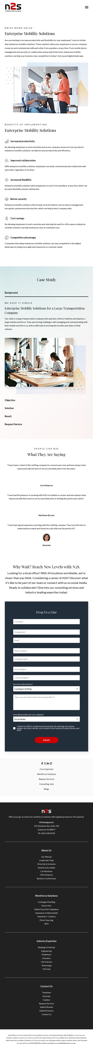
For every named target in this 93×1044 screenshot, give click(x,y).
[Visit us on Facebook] (42, 763)
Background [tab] (11, 292)
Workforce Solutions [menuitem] (46, 774)
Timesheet (46, 992)
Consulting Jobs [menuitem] (46, 784)
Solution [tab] (9, 408)
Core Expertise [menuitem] (46, 769)
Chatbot (46, 1000)
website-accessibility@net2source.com (62, 1043)
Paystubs (46, 996)
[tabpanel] (46, 347)
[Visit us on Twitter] (45, 763)
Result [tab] (8, 416)
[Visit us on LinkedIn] (48, 763)
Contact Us (46, 1014)
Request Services (46, 1003)
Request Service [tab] (13, 424)
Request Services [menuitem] (46, 779)
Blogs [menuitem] (46, 789)
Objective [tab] (10, 400)
